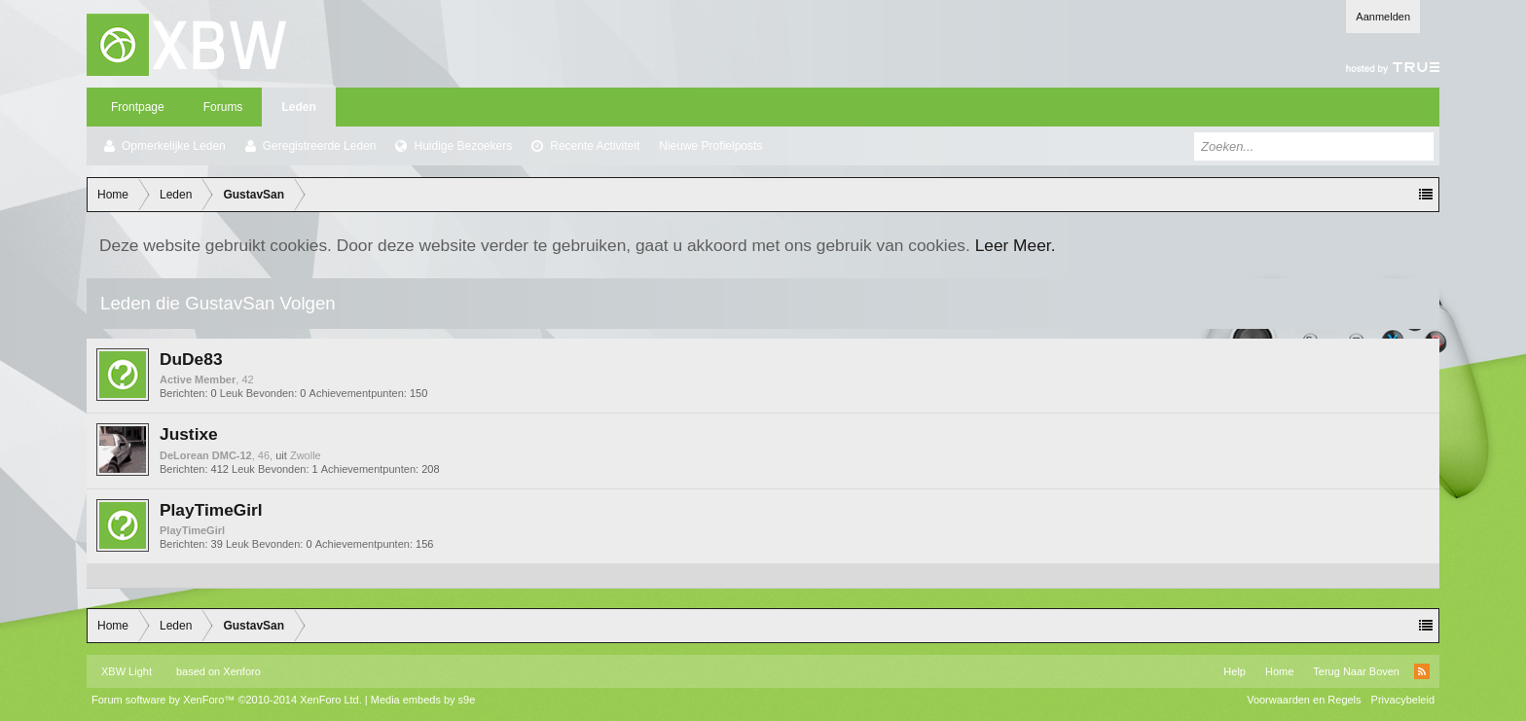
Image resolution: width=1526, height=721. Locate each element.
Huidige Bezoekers (463, 146)
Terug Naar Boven (1356, 671)
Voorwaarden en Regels (1304, 699)
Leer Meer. (1015, 245)
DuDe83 (191, 359)
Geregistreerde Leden (320, 146)
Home (1279, 671)
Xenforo (242, 671)
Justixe (189, 434)
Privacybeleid (1403, 699)
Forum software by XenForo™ (226, 699)
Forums (223, 107)
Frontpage (137, 107)
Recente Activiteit (594, 146)
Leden (298, 107)
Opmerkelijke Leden (174, 146)
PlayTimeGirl (211, 510)
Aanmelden (1383, 16)
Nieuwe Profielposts (710, 146)
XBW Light (126, 671)
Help (1234, 671)
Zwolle (305, 455)
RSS (1422, 671)
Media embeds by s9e (423, 699)
